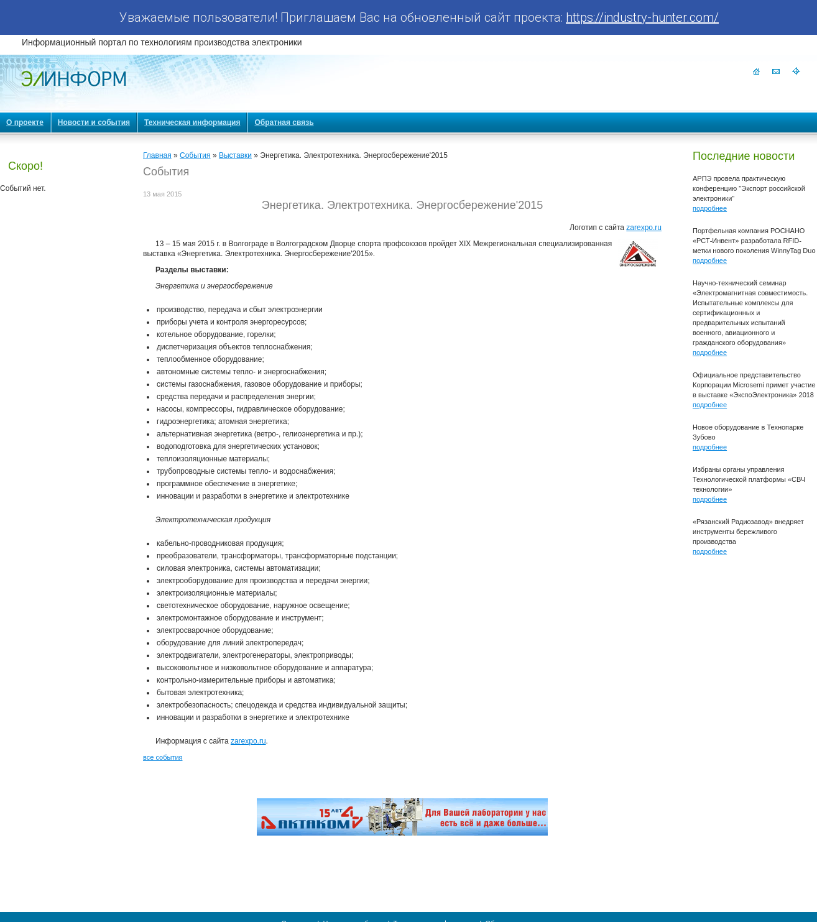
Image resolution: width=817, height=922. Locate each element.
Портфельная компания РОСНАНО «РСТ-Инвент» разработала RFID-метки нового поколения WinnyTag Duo (754, 240)
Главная (157, 155)
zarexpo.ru (644, 227)
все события (162, 757)
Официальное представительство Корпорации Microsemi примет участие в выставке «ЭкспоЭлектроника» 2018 (754, 385)
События (195, 155)
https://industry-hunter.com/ (642, 17)
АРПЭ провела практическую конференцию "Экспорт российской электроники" (749, 188)
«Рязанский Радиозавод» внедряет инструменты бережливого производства (748, 531)
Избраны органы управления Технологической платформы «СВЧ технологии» (749, 479)
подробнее (710, 208)
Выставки (235, 155)
